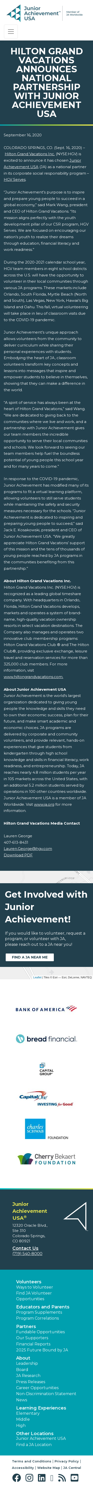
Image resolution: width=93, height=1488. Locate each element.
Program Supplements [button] (39, 1312)
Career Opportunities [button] (37, 1387)
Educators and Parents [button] (42, 1307)
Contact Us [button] (25, 1248)
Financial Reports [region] (33, 1344)
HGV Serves (15, 179)
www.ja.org (44, 804)
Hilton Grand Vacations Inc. (30, 154)
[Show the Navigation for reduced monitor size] (11, 31)
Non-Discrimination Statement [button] (46, 1393)
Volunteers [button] (28, 1282)
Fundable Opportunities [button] (40, 1332)
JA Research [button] (28, 1375)
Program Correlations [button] (37, 1318)
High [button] (21, 1425)
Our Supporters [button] (32, 1337)
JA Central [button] (72, 1468)
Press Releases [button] (30, 1381)
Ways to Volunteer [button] (34, 1287)
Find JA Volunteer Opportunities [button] (34, 1296)
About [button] (23, 1358)
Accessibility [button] (23, 1468)
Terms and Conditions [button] (31, 1461)
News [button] (21, 1400)
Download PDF (18, 855)
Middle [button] (23, 1419)
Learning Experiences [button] (41, 1408)
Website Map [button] (48, 1468)
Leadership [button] (27, 1363)
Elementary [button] (28, 1413)
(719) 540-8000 (27, 1253)
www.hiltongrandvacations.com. (33, 676)
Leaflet (37, 977)
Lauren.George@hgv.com (28, 848)
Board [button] (22, 1369)
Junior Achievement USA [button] (41, 1438)
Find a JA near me (30, 957)
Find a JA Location (34, 1444)
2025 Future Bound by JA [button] (42, 1350)
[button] (17, 1478)
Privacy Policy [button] (67, 1461)
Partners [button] (26, 1326)
